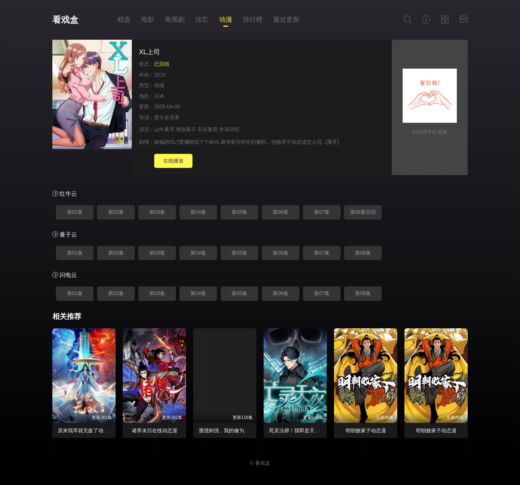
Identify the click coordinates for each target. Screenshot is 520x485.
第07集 (322, 212)
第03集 (157, 212)
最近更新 (286, 19)
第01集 (75, 212)
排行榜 (253, 19)
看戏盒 (65, 20)
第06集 (281, 212)
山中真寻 (164, 129)
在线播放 (173, 161)
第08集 (363, 253)
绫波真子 (186, 129)
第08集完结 (363, 212)
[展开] (332, 142)
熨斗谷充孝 (166, 117)
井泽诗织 (229, 129)
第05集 (239, 212)
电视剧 (175, 19)
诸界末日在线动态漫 (154, 430)
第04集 (198, 212)
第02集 (116, 212)
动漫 (225, 19)
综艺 (201, 19)
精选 (123, 19)
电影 (147, 19)
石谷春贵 (208, 129)
